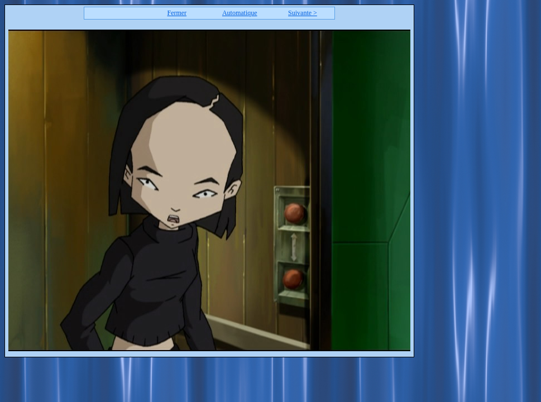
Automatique (239, 13)
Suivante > (302, 13)
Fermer (176, 13)
